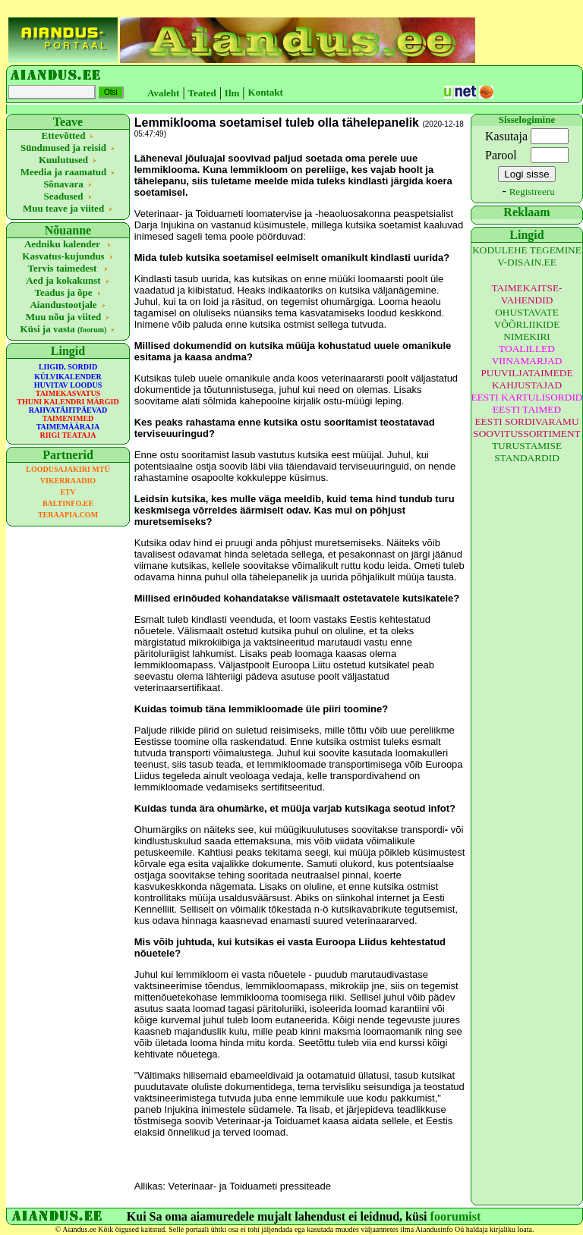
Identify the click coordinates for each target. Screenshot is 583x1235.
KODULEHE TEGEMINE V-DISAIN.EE (526, 256)
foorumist (455, 1216)
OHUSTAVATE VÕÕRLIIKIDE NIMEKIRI (527, 324)
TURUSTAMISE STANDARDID (527, 452)
